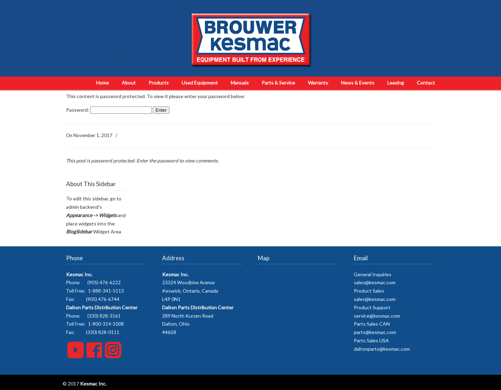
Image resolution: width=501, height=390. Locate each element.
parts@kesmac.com (375, 332)
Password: (109, 110)
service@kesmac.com (377, 316)
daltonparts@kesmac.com (382, 349)
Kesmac (250, 40)
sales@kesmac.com (375, 282)
